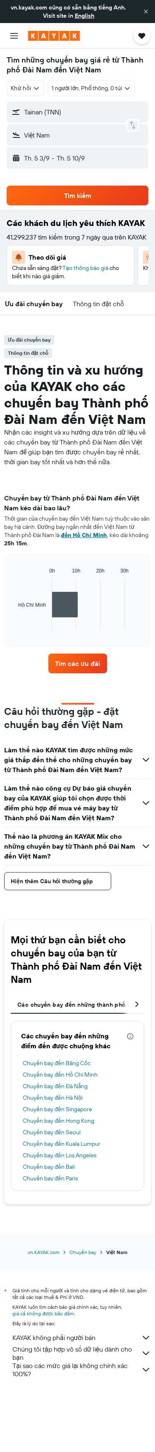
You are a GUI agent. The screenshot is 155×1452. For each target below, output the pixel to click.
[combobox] (25, 88)
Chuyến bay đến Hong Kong (58, 1120)
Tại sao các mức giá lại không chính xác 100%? (81, 1369)
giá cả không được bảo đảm (43, 1313)
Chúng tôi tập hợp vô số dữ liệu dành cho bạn (81, 1353)
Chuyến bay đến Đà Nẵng (55, 1086)
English (84, 15)
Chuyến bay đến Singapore (57, 1109)
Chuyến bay (82, 1252)
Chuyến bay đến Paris (50, 1178)
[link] (77, 663)
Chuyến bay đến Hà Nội (53, 1097)
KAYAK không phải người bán (81, 1338)
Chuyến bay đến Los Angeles (59, 1155)
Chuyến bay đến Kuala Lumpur (61, 1143)
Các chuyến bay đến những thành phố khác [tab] (79, 1004)
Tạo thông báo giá (85, 268)
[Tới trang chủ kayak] (54, 36)
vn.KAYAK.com (44, 1252)
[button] (146, 11)
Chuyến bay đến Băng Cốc (57, 1063)
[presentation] (130, 1036)
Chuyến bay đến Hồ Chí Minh (60, 1074)
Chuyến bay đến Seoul (52, 1132)
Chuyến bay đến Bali (49, 1166)
